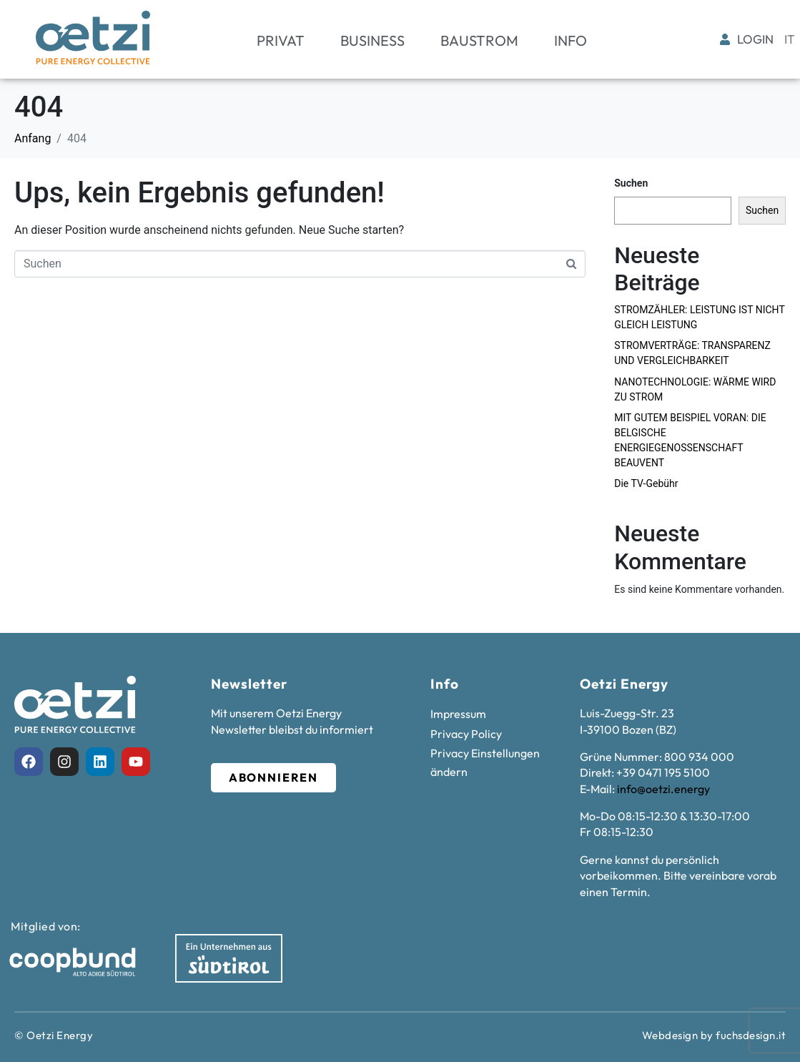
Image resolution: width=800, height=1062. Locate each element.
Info (570, 40)
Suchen (631, 183)
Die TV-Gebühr (646, 483)
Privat (281, 40)
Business (372, 40)
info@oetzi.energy (663, 789)
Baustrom (479, 40)
